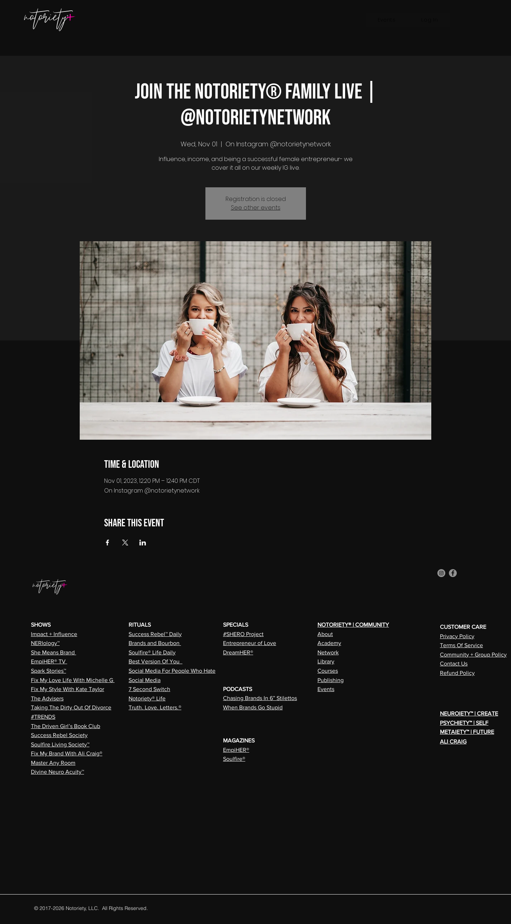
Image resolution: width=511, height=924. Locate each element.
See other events (255, 207)
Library (325, 661)
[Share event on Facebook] (107, 542)
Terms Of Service (461, 645)
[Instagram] (441, 573)
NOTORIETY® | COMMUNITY (353, 625)
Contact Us (454, 663)
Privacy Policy (457, 636)
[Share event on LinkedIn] (142, 542)
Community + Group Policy (473, 654)
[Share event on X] (125, 542)
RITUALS (140, 625)
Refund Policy (457, 673)
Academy (329, 643)
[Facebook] (453, 573)
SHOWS (41, 625)
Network (328, 652)
